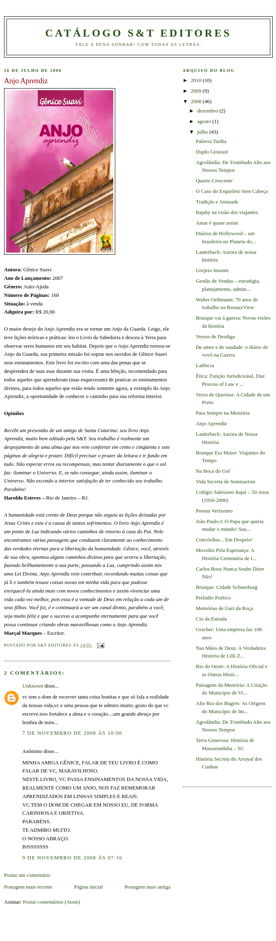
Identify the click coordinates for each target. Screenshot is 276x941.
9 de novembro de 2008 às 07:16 (72, 857)
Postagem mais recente (28, 887)
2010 (197, 80)
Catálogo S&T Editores (138, 33)
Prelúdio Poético (213, 598)
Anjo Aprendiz (211, 423)
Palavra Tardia (211, 141)
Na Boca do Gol (213, 471)
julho (203, 132)
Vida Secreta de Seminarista (225, 481)
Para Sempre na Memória (222, 413)
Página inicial (88, 887)
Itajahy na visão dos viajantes (227, 212)
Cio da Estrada (211, 619)
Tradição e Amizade (217, 202)
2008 (197, 101)
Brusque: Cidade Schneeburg (226, 587)
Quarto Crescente (214, 180)
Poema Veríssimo (214, 511)
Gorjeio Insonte (212, 270)
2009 (197, 91)
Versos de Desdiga (215, 336)
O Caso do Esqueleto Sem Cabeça (231, 191)
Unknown (32, 686)
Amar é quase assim (217, 223)
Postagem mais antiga (147, 887)
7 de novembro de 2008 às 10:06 (72, 733)
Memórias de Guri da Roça (224, 608)
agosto (204, 121)
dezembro (208, 111)
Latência (205, 365)
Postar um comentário (27, 875)
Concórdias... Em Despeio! (224, 539)
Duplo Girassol (212, 152)
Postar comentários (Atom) (51, 902)
